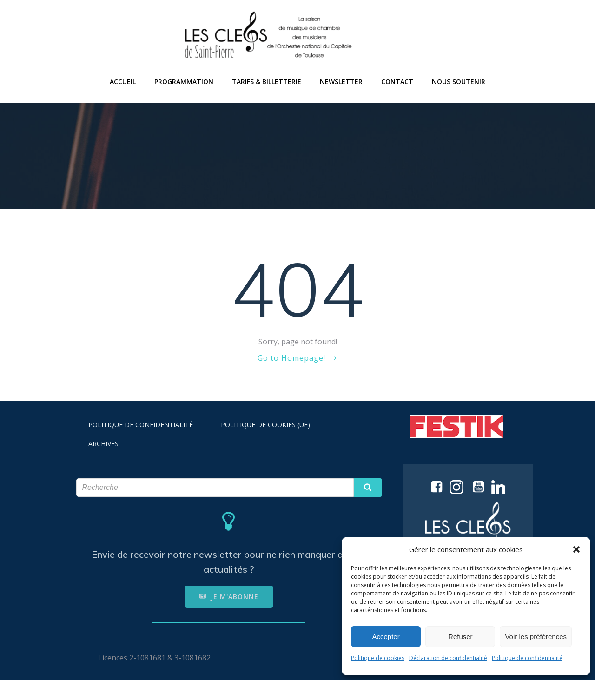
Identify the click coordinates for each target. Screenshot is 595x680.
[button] (576, 549)
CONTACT (397, 81)
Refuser (460, 636)
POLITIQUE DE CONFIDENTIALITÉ (140, 424)
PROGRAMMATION (183, 81)
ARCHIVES (103, 443)
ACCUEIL (123, 81)
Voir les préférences (536, 636)
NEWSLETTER (341, 81)
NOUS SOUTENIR (458, 81)
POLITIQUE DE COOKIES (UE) (265, 424)
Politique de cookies (377, 658)
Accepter (386, 636)
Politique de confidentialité (527, 658)
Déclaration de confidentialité (448, 658)
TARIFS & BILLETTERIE (266, 81)
